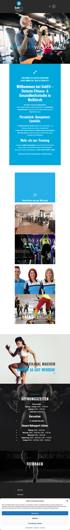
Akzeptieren (35, 513)
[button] (67, 501)
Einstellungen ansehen (35, 523)
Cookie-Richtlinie (29, 527)
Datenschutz (36, 527)
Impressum (42, 527)
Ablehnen (35, 518)
